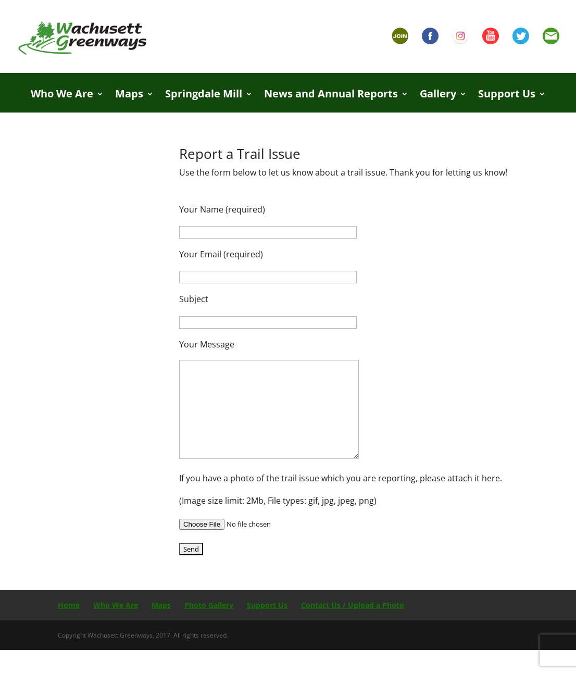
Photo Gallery (208, 605)
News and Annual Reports (331, 95)
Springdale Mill (203, 95)
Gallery (438, 95)
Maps (129, 95)
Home (69, 605)
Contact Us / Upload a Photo (352, 605)
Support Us (506, 95)
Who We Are (62, 95)
